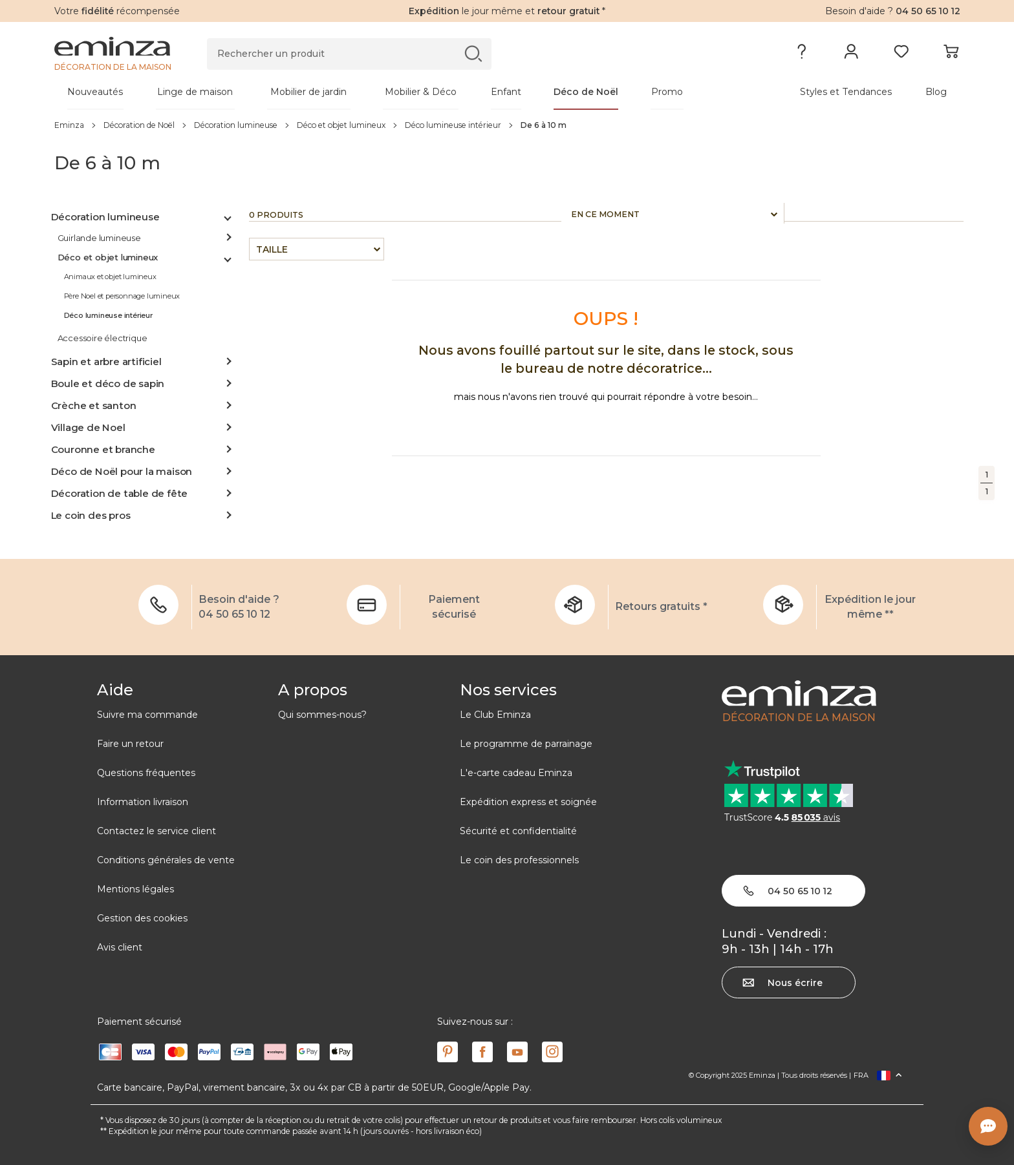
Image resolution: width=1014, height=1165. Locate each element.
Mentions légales (135, 889)
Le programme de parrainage (526, 744)
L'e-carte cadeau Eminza (516, 773)
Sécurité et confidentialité (518, 831)
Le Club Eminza (495, 714)
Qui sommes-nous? (322, 714)
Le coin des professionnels (519, 860)
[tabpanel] (395, 91)
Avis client (119, 947)
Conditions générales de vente (166, 860)
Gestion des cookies (142, 918)
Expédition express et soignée (528, 802)
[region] (507, 124)
